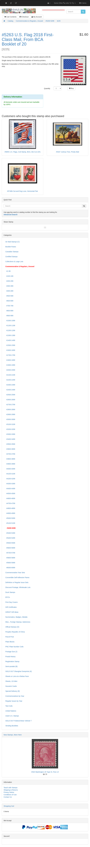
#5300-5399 (10, 533)
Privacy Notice (9, 792)
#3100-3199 (10, 424)
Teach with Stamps (10, 788)
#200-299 (9, 281)
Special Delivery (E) (12, 691)
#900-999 (9, 316)
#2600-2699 (10, 400)
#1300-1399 (10, 335)
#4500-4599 (10, 493)
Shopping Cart (9, 806)
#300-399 (9, 286)
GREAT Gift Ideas (11, 612)
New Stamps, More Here (13, 735)
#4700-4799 (10, 503)
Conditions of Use (10, 795)
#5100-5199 (10, 523)
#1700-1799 (10, 355)
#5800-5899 (10, 558)
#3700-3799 (10, 454)
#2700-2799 (10, 405)
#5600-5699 (10, 548)
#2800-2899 (10, 409)
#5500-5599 (10, 543)
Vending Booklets (11, 726)
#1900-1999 (10, 365)
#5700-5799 (10, 553)
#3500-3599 (10, 444)
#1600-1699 (10, 350)
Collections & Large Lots (14, 261)
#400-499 (9, 291)
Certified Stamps (11, 257)
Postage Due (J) (11, 652)
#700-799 (9, 306)
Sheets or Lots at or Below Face (17, 676)
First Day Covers (11, 602)
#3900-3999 (10, 464)
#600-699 (9, 301)
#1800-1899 (10, 360)
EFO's (7, 597)
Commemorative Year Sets (15, 572)
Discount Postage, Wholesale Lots (17, 587)
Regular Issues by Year (13, 701)
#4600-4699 (10, 498)
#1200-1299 (10, 330)
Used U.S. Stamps (12, 716)
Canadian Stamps (11, 252)
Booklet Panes (10, 247)
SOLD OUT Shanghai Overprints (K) (18, 671)
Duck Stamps (10, 592)
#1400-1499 (10, 340)
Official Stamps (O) (12, 627)
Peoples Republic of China (15, 632)
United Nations (10, 711)
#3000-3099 (10, 419)
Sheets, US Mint (11, 681)
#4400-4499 (10, 488)
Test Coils (9, 706)
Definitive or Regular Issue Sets (16, 582)
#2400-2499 (10, 390)
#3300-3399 (10, 434)
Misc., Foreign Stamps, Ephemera (17, 622)
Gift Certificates (11, 607)
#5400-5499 (10, 538)
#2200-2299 (10, 380)
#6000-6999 (10, 568)
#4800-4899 (10, 508)
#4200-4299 (10, 479)
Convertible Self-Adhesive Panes (17, 577)
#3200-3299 (10, 429)
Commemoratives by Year (14, 696)
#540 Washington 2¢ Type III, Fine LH (45, 772)
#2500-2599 (10, 395)
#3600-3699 (10, 449)
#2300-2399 (10, 385)
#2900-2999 (10, 414)
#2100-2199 (10, 375)
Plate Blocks (9, 642)
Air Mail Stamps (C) (12, 242)
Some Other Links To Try (65, 3)
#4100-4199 (10, 474)
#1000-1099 (10, 321)
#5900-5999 (10, 563)
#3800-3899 (10, 459)
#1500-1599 (10, 345)
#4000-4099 (10, 469)
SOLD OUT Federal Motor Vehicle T (18, 721)
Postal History (10, 656)
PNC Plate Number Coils (14, 647)
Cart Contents (10, 17)
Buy (71, 88)
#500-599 (9, 296)
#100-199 (9, 276)
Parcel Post (9, 637)
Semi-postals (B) (11, 666)
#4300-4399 (10, 484)
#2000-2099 (10, 370)
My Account (37, 17)
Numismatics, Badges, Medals (16, 617)
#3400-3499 (10, 439)
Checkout (24, 17)
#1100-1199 (10, 325)
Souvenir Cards (11, 686)
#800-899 (9, 311)
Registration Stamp (12, 661)
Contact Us (8, 797)
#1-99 (8, 271)
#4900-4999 (10, 513)
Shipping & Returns (11, 790)
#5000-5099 (10, 518)
